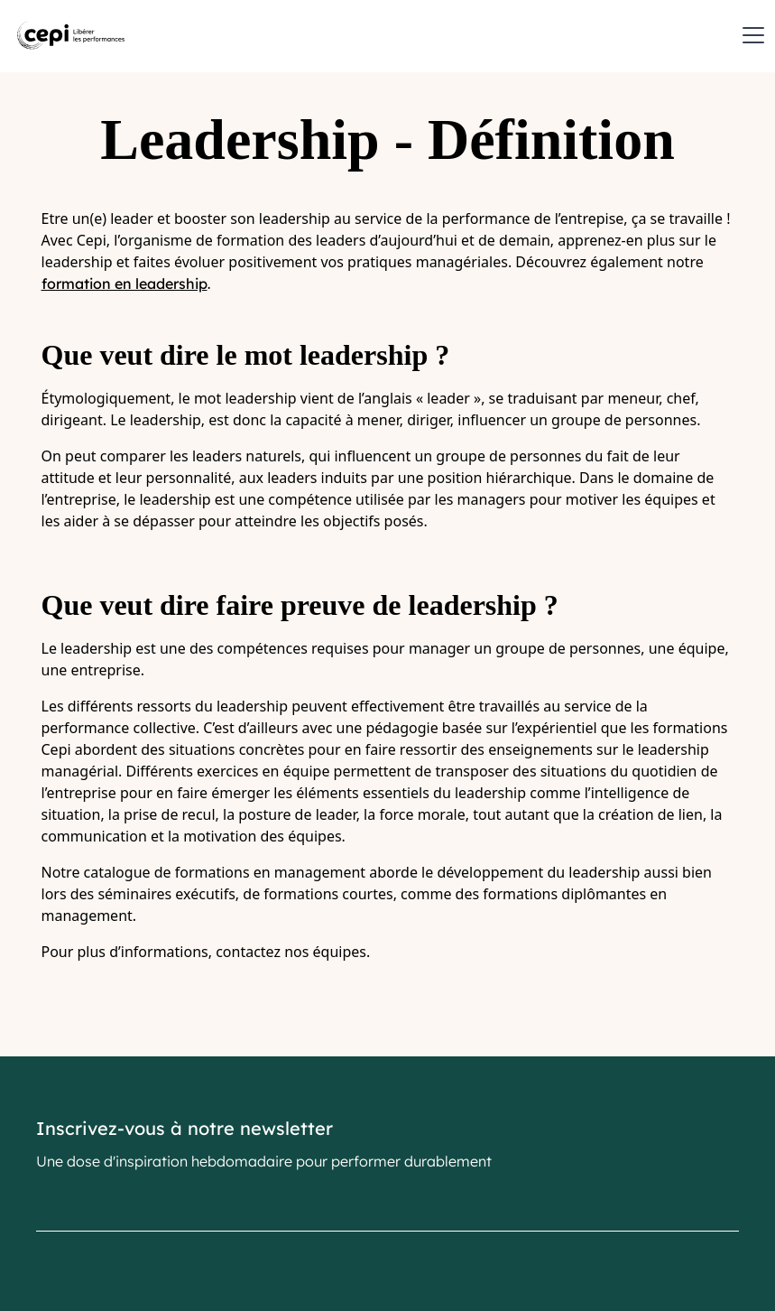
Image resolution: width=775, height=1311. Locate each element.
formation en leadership (125, 283)
